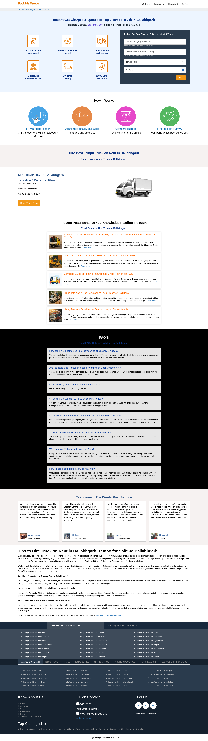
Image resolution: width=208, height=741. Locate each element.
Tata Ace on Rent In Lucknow (33, 682)
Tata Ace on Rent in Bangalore (109, 615)
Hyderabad (89, 729)
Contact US (173, 4)
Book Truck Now (29, 203)
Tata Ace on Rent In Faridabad (76, 674)
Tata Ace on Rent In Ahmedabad (119, 682)
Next (181, 78)
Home (146, 4)
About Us (24, 706)
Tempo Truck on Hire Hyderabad (149, 641)
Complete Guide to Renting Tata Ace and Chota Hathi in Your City (98, 274)
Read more (87, 248)
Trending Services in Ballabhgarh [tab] (122, 625)
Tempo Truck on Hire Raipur (147, 657)
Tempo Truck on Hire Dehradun (92, 649)
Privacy (23, 714)
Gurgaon (32, 729)
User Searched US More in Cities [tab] (65, 625)
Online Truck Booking (85, 718)
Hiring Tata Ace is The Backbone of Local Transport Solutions (96, 293)
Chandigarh (126, 729)
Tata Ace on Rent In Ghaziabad (161, 674)
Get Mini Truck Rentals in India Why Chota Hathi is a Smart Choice (99, 255)
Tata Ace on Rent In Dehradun (75, 682)
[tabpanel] (104, 652)
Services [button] (158, 4)
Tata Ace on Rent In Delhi (31, 671)
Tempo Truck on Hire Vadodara (36, 653)
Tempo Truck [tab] (51, 662)
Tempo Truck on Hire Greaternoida (37, 645)
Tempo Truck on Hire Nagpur (35, 657)
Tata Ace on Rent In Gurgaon (160, 671)
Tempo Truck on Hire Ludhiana (92, 657)
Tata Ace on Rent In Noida (117, 674)
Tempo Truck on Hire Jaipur (147, 645)
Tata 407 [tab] (66, 662)
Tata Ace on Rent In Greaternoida (77, 678)
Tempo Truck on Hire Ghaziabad (93, 641)
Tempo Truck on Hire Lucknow (36, 649)
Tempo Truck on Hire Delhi (34, 633)
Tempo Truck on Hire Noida (34, 641)
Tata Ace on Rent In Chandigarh (119, 678)
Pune (77, 729)
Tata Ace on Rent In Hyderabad (34, 678)
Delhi (22, 729)
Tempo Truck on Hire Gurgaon (36, 637)
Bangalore (45, 729)
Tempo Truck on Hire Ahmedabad (150, 649)
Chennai (112, 729)
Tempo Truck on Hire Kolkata (148, 653)
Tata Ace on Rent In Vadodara (160, 682)
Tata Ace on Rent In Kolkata (75, 686)
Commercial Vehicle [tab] (125, 662)
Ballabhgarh (31, 10)
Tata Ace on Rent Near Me (31, 716)
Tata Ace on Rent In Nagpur (117, 686)
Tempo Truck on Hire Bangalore (92, 637)
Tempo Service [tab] (82, 662)
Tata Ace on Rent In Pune (116, 671)
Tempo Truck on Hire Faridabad (149, 637)
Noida (68, 729)
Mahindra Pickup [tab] (102, 662)
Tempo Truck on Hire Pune (147, 633)
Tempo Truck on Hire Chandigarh (93, 645)
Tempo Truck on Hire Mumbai (91, 633)
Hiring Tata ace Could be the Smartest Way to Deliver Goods (96, 309)
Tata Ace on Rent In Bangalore (33, 674)
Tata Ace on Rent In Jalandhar (160, 686)
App (185, 4)
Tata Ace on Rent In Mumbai (75, 671)
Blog (22, 709)
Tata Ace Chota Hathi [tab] (30, 662)
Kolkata (101, 729)
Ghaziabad (139, 729)
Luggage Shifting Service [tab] (174, 662)
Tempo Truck (43, 10)
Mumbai (58, 729)
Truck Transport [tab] (148, 662)
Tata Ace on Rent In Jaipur (159, 678)
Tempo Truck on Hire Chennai (92, 653)
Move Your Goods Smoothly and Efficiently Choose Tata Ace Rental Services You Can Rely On (109, 236)
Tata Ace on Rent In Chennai (33, 686)
